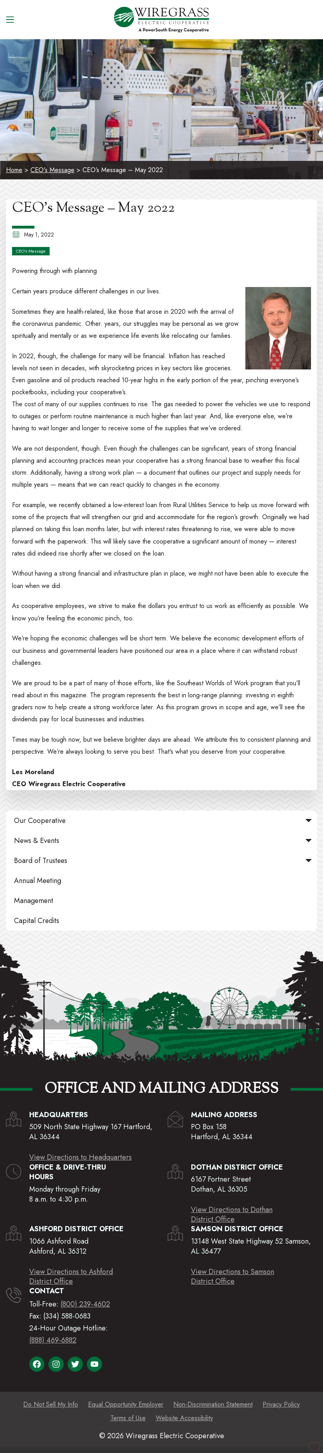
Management (33, 900)
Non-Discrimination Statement (213, 1404)
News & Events (164, 841)
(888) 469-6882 (52, 1340)
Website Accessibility (184, 1418)
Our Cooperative (164, 821)
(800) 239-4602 (85, 1304)
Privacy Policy (281, 1404)
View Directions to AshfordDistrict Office (71, 1276)
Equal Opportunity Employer (125, 1404)
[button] (308, 821)
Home (14, 170)
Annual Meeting (37, 880)
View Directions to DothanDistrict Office (232, 1214)
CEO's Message (52, 170)
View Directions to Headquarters (80, 1157)
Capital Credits (36, 920)
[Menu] (10, 20)
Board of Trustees (164, 861)
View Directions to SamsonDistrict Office (232, 1276)
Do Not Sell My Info (50, 1404)
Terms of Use (128, 1418)
